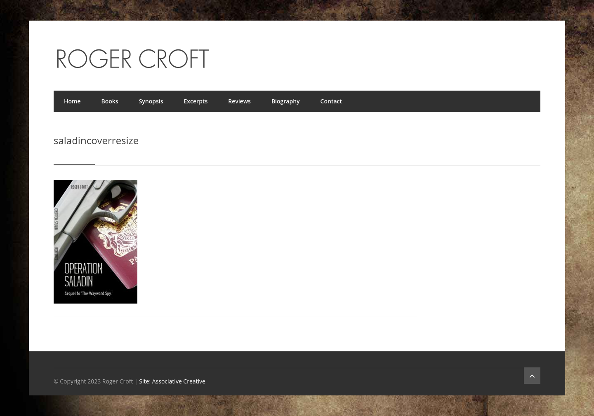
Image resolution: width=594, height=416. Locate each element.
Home (72, 101)
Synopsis (151, 101)
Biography (285, 101)
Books (109, 101)
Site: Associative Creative (172, 381)
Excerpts (196, 101)
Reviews (239, 101)
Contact (331, 101)
